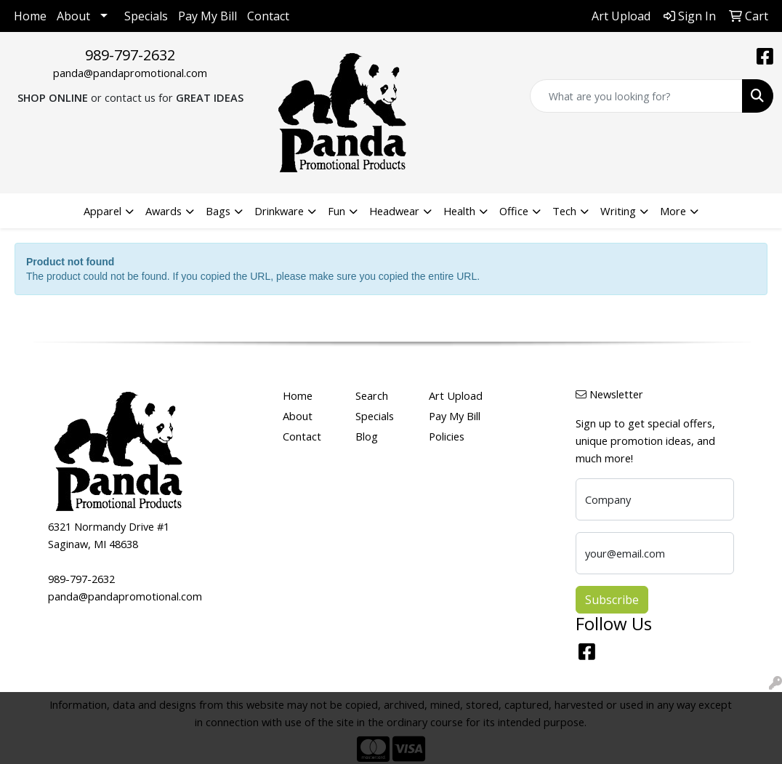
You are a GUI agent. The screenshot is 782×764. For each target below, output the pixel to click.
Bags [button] (218, 211)
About (73, 16)
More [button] (673, 211)
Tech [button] (564, 211)
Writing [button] (618, 211)
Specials (146, 16)
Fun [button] (336, 211)
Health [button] (459, 211)
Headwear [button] (394, 211)
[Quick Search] (636, 96)
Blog (366, 436)
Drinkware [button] (279, 211)
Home (30, 16)
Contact (268, 16)
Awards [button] (163, 211)
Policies (446, 436)
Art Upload (456, 395)
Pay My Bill (207, 16)
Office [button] (513, 211)
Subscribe (612, 600)
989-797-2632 (130, 55)
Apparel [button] (102, 211)
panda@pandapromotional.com (130, 72)
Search (371, 395)
